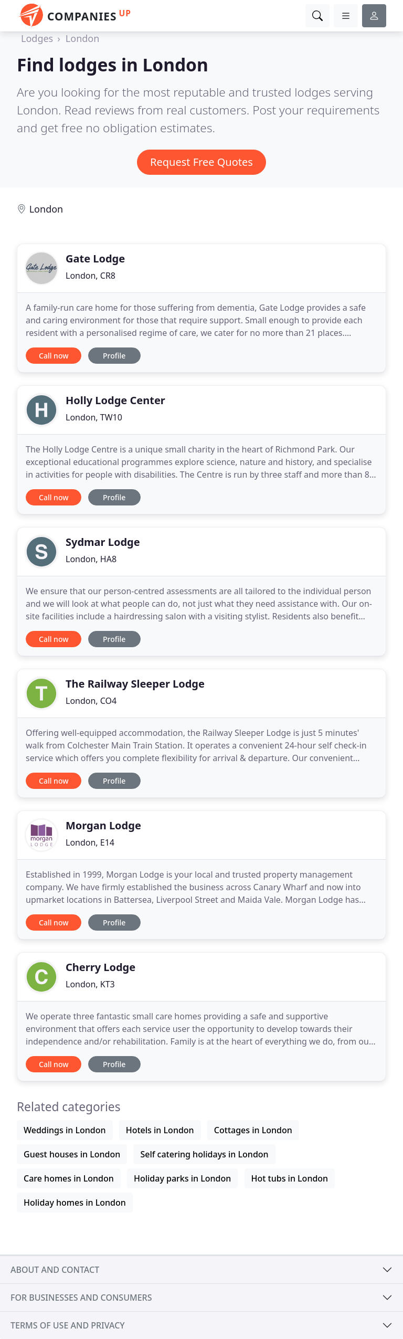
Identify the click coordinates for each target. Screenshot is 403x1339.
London (83, 38)
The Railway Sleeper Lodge (135, 684)
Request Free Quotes (201, 162)
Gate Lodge (95, 258)
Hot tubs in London (289, 1178)
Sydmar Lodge (103, 542)
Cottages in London (253, 1130)
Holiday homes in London (75, 1202)
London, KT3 (90, 984)
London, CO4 (91, 701)
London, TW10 (94, 417)
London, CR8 (90, 275)
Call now (53, 356)
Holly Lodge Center (115, 400)
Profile (114, 356)
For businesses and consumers (81, 1297)
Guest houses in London (72, 1154)
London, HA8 (91, 559)
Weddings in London (65, 1130)
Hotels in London (160, 1130)
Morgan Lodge (103, 825)
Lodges (37, 38)
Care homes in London (69, 1178)
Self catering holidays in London (204, 1154)
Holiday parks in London (182, 1178)
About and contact (54, 1269)
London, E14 (90, 842)
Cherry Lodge (100, 967)
